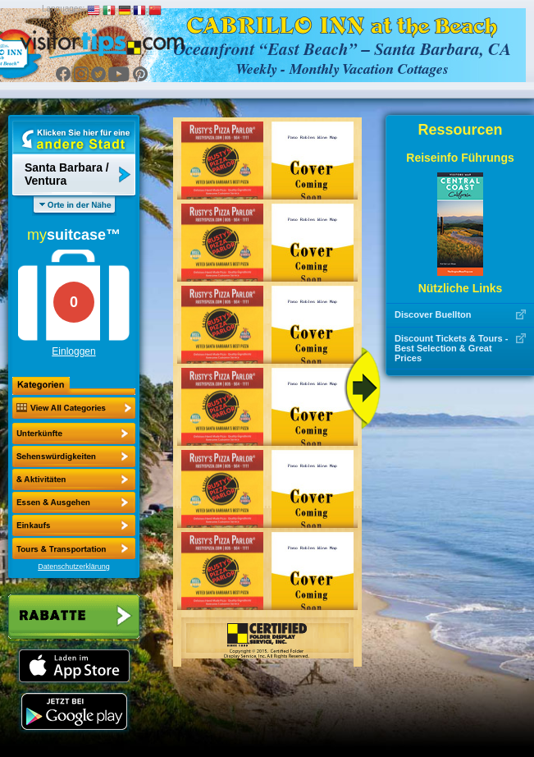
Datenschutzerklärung (74, 566)
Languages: (63, 8)
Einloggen (73, 351)
